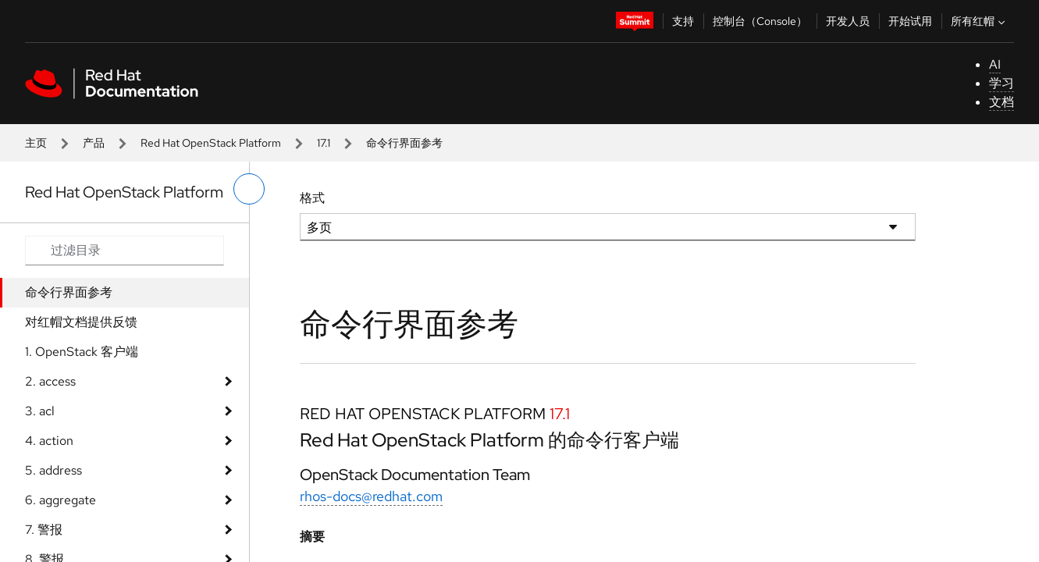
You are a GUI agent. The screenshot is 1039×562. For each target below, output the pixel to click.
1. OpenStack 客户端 (81, 351)
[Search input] (124, 250)
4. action (49, 440)
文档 (1001, 102)
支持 (683, 21)
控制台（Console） (760, 21)
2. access (50, 381)
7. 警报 (43, 529)
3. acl (40, 411)
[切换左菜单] (249, 189)
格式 (312, 198)
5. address (53, 470)
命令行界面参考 (68, 292)
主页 (36, 143)
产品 (94, 143)
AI (995, 64)
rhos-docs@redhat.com (371, 496)
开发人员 (848, 21)
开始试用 (910, 21)
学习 (1001, 83)
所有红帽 (980, 21)
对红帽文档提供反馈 (81, 322)
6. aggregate (60, 500)
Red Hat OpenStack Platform (211, 143)
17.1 (323, 143)
